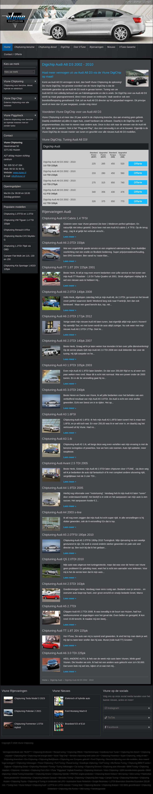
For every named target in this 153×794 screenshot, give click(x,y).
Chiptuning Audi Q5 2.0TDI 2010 (63, 559)
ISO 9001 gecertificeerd (130, 785)
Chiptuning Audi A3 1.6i (57, 438)
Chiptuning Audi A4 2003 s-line (62, 512)
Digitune (7, 767)
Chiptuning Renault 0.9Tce (17, 230)
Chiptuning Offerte (75, 752)
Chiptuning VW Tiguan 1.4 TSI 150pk (19, 222)
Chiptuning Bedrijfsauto (49, 759)
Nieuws (111, 47)
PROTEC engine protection (81, 774)
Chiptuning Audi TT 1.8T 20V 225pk (65, 630)
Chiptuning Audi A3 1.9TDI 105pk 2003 (67, 365)
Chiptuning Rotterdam (129, 778)
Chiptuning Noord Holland (106, 774)
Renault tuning (59, 752)
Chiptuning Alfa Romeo (68, 789)
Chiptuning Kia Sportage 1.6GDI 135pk (20, 267)
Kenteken (25, 770)
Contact (147, 2)
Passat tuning (72, 763)
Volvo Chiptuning (111, 770)
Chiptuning (79, 778)
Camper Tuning (111, 778)
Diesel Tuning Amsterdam (23, 774)
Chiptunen (15, 770)
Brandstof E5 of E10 (75, 724)
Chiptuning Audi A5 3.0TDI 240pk (63, 389)
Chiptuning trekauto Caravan (45, 778)
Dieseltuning (26, 778)
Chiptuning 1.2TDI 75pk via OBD (17, 248)
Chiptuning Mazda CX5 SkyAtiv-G (19, 238)
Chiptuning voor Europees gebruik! (74, 759)
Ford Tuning (60, 763)
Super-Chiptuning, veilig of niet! (134, 756)
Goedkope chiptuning (88, 763)
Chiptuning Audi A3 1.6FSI (59, 414)
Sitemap (137, 2)
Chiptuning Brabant (110, 785)
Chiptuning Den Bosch (130, 752)
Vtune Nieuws (61, 690)
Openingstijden (12, 186)
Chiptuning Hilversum (93, 770)
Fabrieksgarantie (98, 789)
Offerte (138, 163)
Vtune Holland (25, 785)
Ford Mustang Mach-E (76, 711)
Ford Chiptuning (98, 759)
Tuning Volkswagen (64, 767)
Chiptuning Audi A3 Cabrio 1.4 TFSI (65, 218)
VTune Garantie (127, 47)
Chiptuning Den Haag (94, 778)
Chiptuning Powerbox (110, 756)
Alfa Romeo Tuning (119, 763)
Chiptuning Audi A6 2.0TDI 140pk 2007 (67, 340)
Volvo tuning (134, 774)
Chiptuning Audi (39, 785)
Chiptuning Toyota (18, 781)
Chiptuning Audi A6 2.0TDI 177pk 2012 (67, 316)
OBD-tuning (85, 789)
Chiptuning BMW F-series (139, 763)
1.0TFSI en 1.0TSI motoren (59, 785)
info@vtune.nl (18, 176)
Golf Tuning (104, 763)
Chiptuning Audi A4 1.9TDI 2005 (62, 487)
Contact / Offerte (13, 54)
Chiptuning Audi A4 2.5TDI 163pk (63, 583)
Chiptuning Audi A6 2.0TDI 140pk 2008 (67, 291)
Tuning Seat (77, 785)
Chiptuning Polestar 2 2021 (27, 711)
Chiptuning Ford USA (40, 770)
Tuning (52, 767)
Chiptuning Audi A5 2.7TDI (59, 606)
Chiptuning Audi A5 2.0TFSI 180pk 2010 (68, 534)
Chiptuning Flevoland (38, 767)
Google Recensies (100, 781)
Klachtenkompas (91, 752)
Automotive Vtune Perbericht (78, 781)
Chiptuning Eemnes (93, 767)
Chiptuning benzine (24, 47)
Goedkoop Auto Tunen (109, 752)
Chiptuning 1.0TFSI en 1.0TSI (18, 214)
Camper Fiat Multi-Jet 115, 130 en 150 (19, 257)
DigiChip (65, 47)
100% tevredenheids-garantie (132, 770)
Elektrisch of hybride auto (77, 698)
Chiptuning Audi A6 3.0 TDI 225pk (64, 653)
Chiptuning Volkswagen (26, 763)
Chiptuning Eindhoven (42, 752)
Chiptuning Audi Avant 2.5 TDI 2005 (65, 463)
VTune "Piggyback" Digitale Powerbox (66, 770)
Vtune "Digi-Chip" (61, 756)
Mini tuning (123, 774)
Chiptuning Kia (20, 756)
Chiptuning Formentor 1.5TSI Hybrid (28, 726)
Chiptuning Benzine (92, 785)
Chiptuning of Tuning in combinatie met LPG (46, 781)
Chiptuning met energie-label (40, 756)
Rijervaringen (96, 47)
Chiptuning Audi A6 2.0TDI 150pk (63, 242)
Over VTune (80, 47)
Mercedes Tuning (65, 778)
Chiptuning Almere (43, 774)
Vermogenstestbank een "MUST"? (17, 752)
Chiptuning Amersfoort (13, 759)
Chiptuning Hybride (61, 774)
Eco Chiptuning (30, 759)
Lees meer (68, 236)
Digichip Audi (56, 680)
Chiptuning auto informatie (114, 767)
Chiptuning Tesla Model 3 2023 (29, 698)
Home (129, 2)
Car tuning (79, 767)
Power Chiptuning (45, 763)
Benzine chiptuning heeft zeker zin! (84, 756)
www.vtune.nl (19, 172)
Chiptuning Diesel (20, 767)
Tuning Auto (12, 785)
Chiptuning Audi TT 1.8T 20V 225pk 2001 (68, 267)
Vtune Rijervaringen (14, 690)
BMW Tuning (132, 767)
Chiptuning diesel (47, 47)
